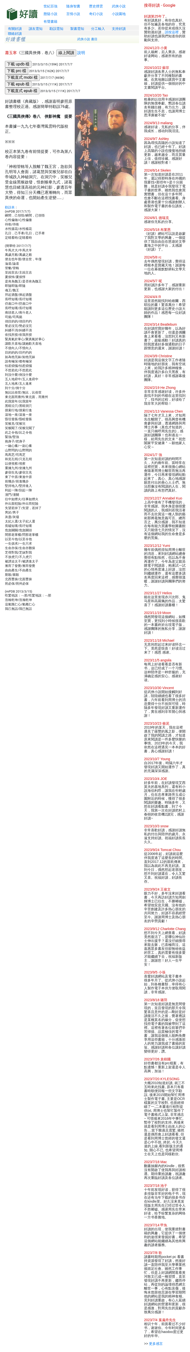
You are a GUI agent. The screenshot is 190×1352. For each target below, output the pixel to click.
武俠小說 (119, 6)
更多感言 (156, 1344)
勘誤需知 (56, 29)
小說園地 (119, 14)
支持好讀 (119, 29)
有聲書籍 (50, 21)
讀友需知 (36, 29)
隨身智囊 (73, 6)
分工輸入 (98, 29)
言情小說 (73, 14)
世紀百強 (50, 6)
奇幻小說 (96, 14)
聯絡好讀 (15, 34)
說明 (81, 52)
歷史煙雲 (96, 6)
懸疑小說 (50, 14)
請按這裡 (172, 32)
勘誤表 (10, 207)
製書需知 (77, 29)
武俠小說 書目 (87, 39)
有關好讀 (15, 29)
